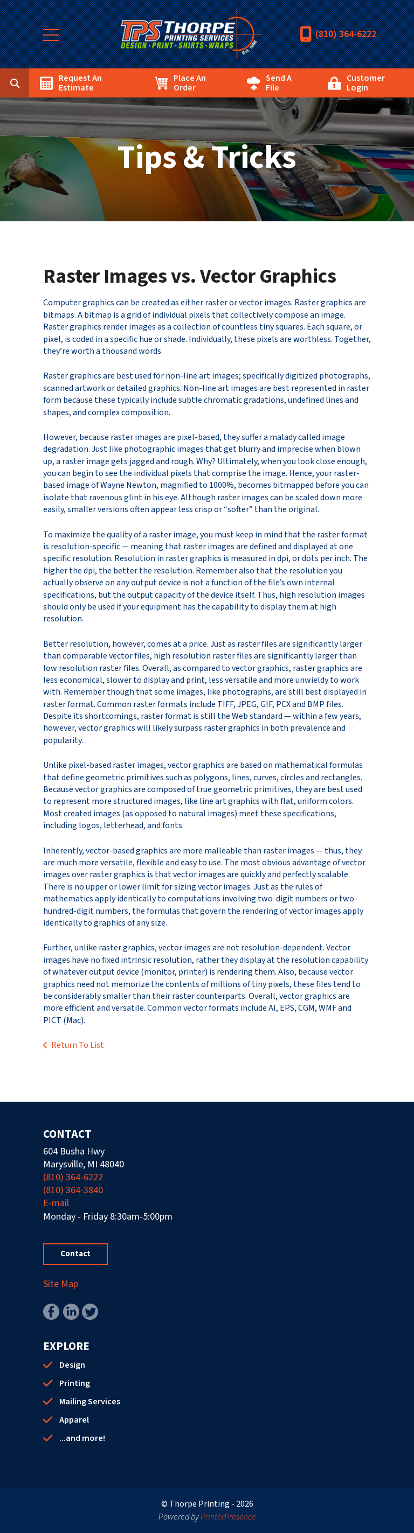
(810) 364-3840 (73, 1190)
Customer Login (366, 83)
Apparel (74, 1420)
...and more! (82, 1438)
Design (72, 1365)
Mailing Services (89, 1402)
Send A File (279, 83)
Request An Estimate (80, 83)
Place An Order (190, 83)
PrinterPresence (228, 1517)
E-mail (56, 1203)
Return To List (77, 1045)
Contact (75, 1253)
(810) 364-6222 (345, 34)
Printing (74, 1383)
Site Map (60, 1284)
